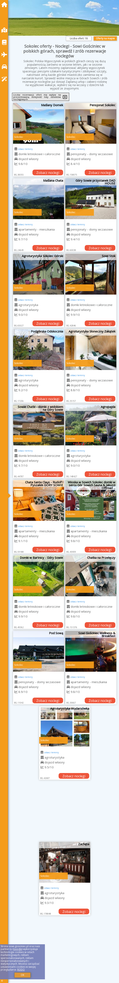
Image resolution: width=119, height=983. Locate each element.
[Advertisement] (64, 812)
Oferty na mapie (105, 38)
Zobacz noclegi (47, 172)
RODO (21, 969)
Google (17, 949)
